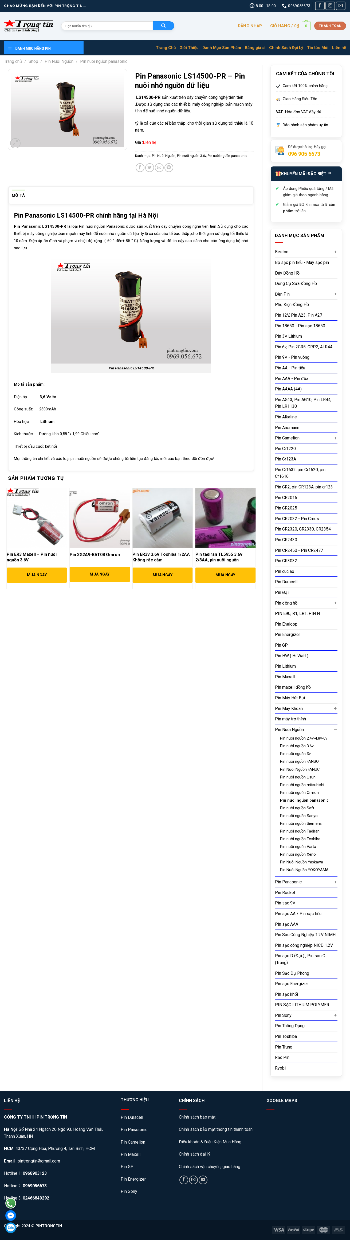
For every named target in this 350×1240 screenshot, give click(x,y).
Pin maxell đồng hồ (293, 687)
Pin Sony (283, 1015)
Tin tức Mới (317, 47)
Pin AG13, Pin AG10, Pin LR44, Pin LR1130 (303, 403)
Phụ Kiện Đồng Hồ (292, 304)
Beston (281, 251)
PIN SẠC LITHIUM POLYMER (302, 1004)
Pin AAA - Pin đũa (291, 378)
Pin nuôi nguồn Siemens (301, 823)
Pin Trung (283, 1047)
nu (87, 226)
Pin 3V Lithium (288, 336)
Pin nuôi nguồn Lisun (298, 777)
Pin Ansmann (287, 427)
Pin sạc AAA (286, 924)
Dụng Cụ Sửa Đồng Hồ (296, 283)
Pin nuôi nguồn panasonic (103, 61)
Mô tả (18, 195)
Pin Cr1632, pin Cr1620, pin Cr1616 (300, 473)
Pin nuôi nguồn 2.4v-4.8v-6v (303, 738)
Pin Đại (282, 592)
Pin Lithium (285, 666)
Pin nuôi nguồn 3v (295, 754)
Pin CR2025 (286, 508)
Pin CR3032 (286, 560)
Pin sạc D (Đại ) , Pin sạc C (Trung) (300, 959)
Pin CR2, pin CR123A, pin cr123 (304, 487)
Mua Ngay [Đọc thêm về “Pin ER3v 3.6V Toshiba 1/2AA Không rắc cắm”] (162, 575)
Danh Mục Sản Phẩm (221, 47)
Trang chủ (13, 61)
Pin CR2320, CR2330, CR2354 (303, 529)
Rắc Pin (282, 1057)
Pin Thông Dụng (290, 1025)
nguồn (99, 226)
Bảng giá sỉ (255, 47)
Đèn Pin (282, 294)
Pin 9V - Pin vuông (292, 357)
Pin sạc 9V (285, 902)
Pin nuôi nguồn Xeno (298, 854)
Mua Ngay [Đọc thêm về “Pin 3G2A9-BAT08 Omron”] (99, 574)
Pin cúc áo (284, 571)
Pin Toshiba (286, 1036)
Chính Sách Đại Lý (286, 47)
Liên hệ (339, 47)
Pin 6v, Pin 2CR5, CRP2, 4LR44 (303, 346)
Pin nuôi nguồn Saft (297, 808)
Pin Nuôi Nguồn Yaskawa (301, 862)
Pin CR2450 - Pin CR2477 (299, 550)
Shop (33, 61)
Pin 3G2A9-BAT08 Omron (95, 554)
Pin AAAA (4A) (288, 388)
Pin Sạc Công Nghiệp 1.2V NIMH (305, 934)
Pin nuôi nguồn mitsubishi (302, 785)
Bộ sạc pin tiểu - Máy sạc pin (302, 262)
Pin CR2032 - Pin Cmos (297, 518)
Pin (81, 226)
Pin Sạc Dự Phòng (292, 973)
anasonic (117, 226)
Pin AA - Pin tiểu (290, 367)
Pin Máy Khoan (289, 708)
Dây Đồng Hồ (287, 273)
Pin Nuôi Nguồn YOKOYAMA (304, 870)
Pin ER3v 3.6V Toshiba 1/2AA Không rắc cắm (161, 557)
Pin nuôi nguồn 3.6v (297, 746)
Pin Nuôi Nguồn (59, 61)
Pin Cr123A (285, 459)
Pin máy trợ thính (290, 718)
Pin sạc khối (286, 994)
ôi (91, 226)
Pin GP (281, 645)
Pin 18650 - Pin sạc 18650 (300, 325)
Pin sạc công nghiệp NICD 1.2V (304, 945)
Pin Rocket (285, 892)
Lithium (47, 421)
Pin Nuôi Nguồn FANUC (300, 769)
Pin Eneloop (286, 624)
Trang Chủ (166, 47)
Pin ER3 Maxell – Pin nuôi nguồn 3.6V (32, 557)
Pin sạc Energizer (291, 983)
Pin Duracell (286, 581)
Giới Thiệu (189, 47)
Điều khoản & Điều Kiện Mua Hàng (210, 1141)
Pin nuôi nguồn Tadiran (300, 831)
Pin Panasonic (288, 881)
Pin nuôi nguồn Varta (298, 847)
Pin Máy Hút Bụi (290, 697)
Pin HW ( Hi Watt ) (291, 655)
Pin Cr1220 (285, 448)
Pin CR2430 (286, 539)
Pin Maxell (285, 676)
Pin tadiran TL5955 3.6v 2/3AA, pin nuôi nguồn (218, 557)
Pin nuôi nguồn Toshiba (300, 839)
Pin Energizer (287, 634)
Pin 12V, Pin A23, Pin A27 (298, 315)
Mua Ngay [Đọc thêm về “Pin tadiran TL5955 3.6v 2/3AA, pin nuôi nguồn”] (225, 575)
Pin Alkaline (286, 416)
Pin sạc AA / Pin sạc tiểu (298, 913)
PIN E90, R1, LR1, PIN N (297, 613)
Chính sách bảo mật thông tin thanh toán (216, 1129)
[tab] (18, 195)
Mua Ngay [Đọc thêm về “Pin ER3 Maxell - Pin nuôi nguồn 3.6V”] (37, 575)
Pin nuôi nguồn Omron (299, 792)
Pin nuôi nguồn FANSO (299, 761)
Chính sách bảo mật (198, 1117)
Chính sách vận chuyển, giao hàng (209, 1166)
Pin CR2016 (286, 497)
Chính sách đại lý (194, 1154)
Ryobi (280, 1068)
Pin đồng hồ (286, 603)
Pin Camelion (287, 437)
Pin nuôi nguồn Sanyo (299, 816)
